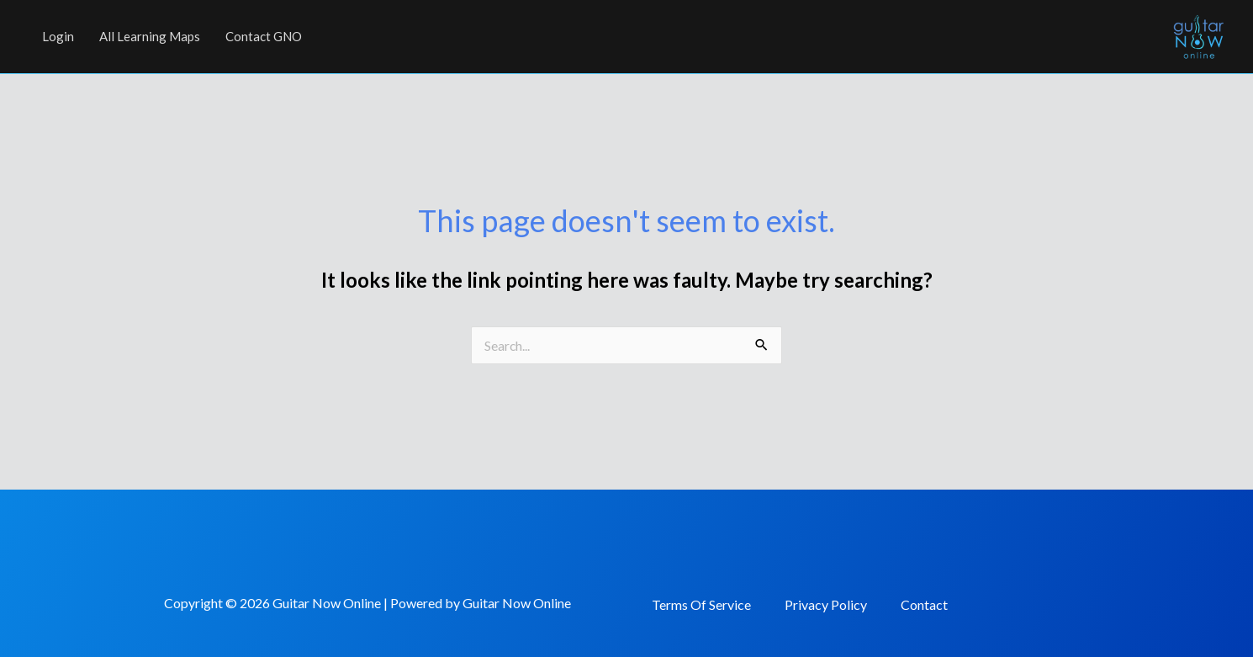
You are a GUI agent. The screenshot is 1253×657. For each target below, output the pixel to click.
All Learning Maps (149, 36)
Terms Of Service (701, 604)
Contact (924, 604)
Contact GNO (263, 36)
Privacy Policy (826, 604)
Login (58, 36)
